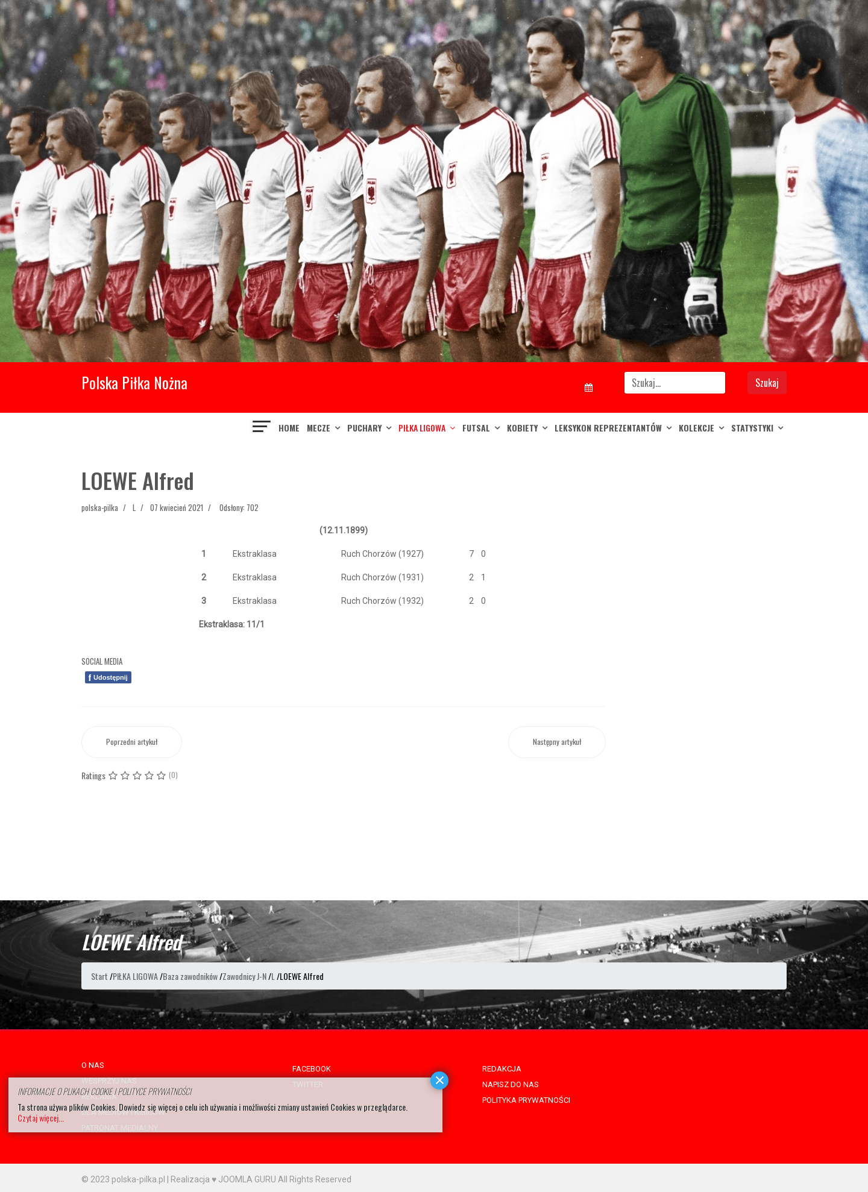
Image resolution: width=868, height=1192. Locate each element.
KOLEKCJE (696, 427)
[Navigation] (262, 428)
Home (289, 427)
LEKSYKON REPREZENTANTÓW (608, 427)
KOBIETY (522, 427)
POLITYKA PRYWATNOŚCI (526, 1100)
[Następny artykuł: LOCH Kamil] (557, 742)
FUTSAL (476, 427)
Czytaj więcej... (40, 1117)
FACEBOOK (311, 1068)
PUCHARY (364, 427)
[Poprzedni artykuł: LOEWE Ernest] (131, 742)
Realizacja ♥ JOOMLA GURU (223, 1179)
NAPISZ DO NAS (510, 1084)
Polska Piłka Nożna (134, 382)
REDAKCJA (501, 1068)
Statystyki (752, 427)
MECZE (318, 427)
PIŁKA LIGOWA (421, 427)
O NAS (92, 1065)
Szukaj (767, 382)
